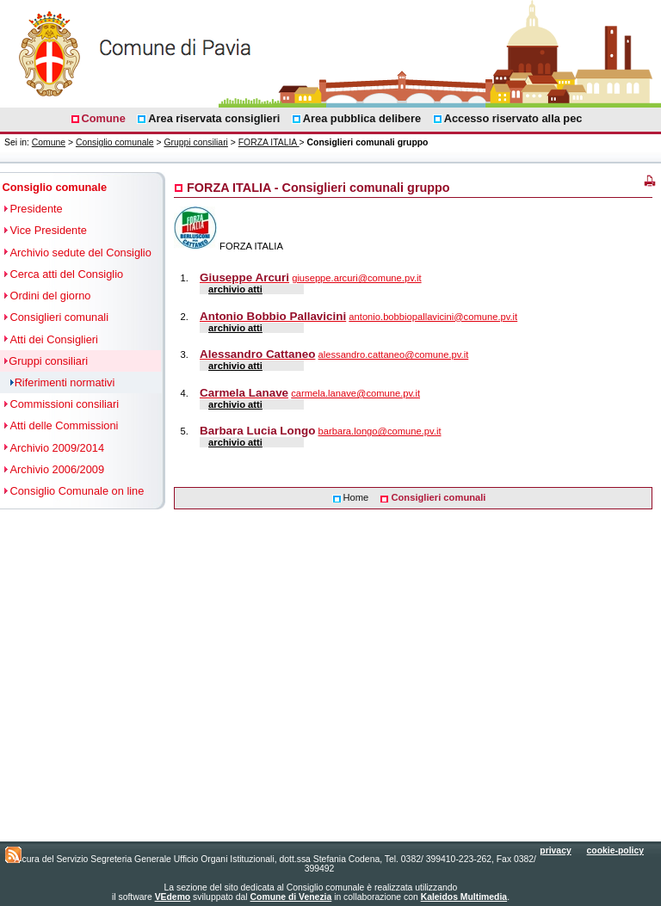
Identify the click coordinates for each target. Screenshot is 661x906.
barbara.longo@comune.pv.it (380, 431)
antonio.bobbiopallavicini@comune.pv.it (433, 316)
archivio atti (235, 289)
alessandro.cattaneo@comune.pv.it (393, 354)
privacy (555, 850)
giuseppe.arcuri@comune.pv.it (356, 278)
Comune (48, 142)
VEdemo (173, 897)
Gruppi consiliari (196, 142)
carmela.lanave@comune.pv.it (355, 393)
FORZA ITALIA (269, 142)
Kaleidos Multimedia (464, 897)
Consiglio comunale (115, 142)
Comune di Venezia (291, 897)
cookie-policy (615, 850)
